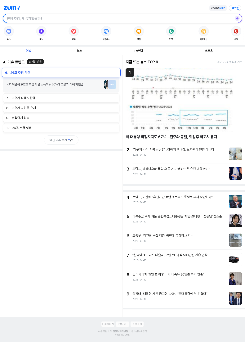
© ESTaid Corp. (122, 334)
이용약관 (102, 331)
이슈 (28, 51)
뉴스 (79, 51)
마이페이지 (108, 324)
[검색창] (117, 18)
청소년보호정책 (139, 331)
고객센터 (137, 324)
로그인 (235, 8)
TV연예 (139, 51)
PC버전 (122, 324)
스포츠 (209, 51)
